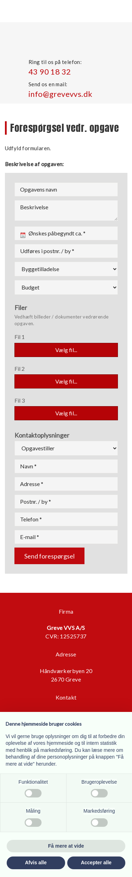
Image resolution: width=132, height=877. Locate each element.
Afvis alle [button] (35, 862)
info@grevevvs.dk (60, 94)
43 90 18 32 (50, 71)
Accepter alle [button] (96, 862)
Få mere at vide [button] (66, 846)
